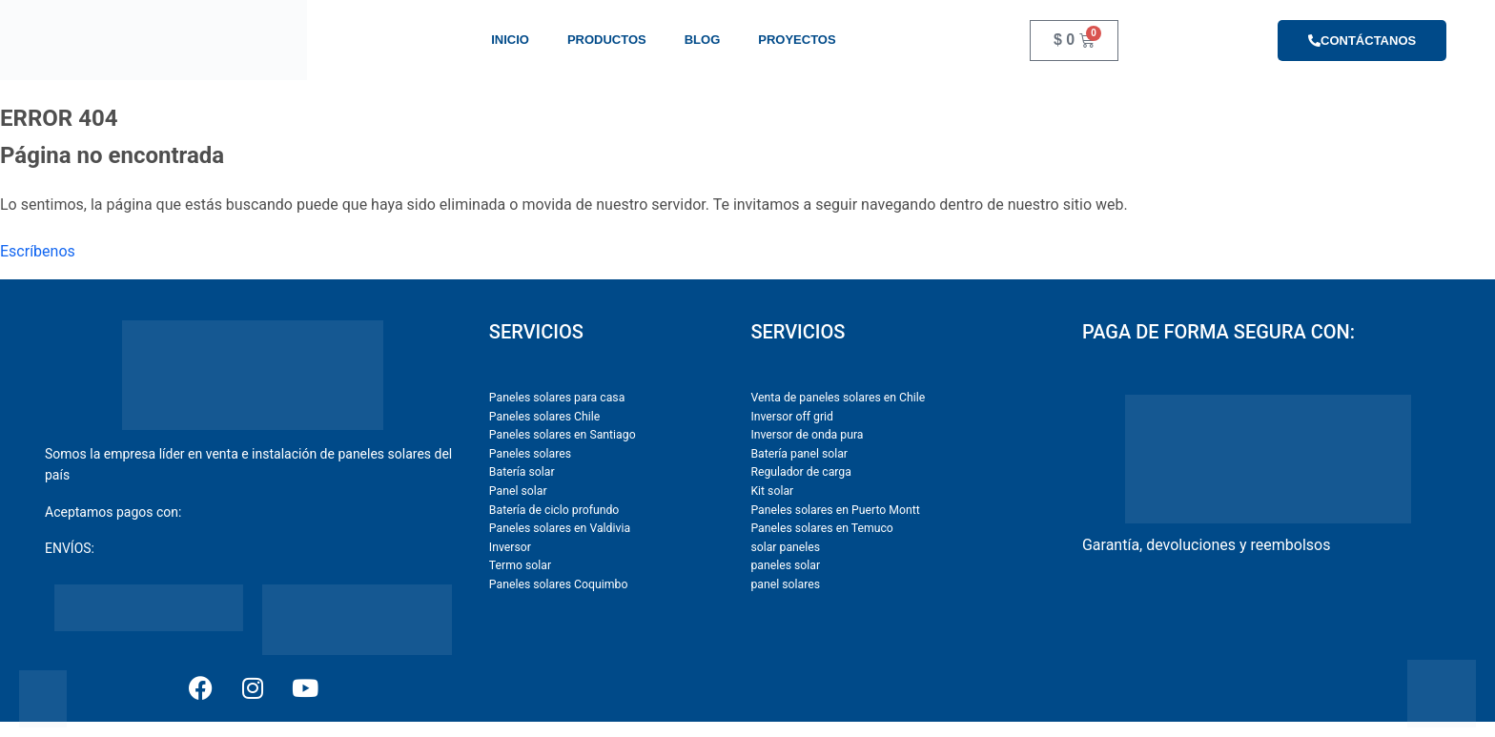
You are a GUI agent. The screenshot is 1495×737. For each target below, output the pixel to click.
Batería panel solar (799, 454)
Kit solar (771, 491)
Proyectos (796, 39)
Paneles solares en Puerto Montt (834, 510)
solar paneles (785, 547)
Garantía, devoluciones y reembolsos (1206, 545)
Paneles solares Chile (544, 416)
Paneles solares (530, 454)
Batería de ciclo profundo (554, 510)
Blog (703, 39)
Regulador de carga (800, 472)
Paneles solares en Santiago (562, 434)
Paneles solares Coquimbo (558, 584)
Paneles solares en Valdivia (559, 528)
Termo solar (520, 565)
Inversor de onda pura (806, 434)
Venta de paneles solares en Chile (837, 397)
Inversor (510, 547)
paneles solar (785, 565)
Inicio (510, 39)
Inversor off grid (791, 416)
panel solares (785, 584)
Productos (606, 39)
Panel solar (518, 491)
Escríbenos (37, 251)
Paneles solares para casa (557, 397)
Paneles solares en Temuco (821, 528)
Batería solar (522, 472)
